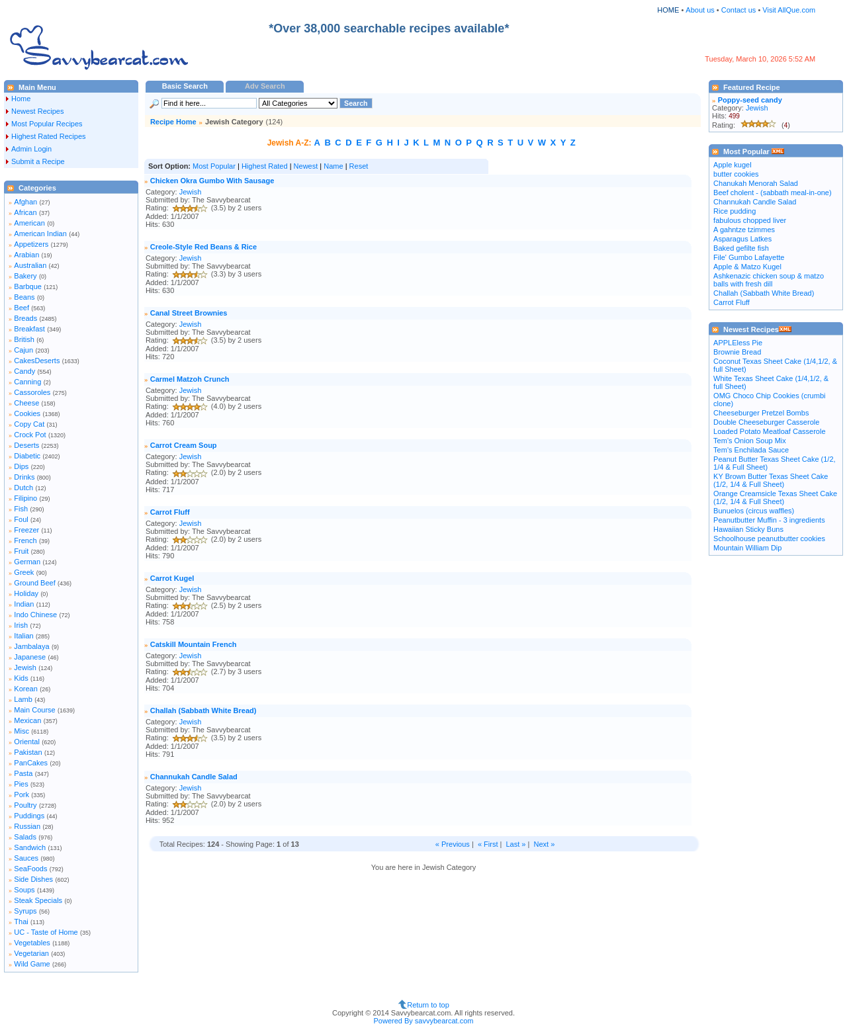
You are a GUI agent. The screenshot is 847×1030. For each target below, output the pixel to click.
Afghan (25, 202)
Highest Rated (265, 166)
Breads (25, 318)
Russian (27, 826)
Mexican (27, 720)
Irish (21, 625)
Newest (306, 166)
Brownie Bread (737, 352)
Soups (24, 890)
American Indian (40, 233)
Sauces (26, 858)
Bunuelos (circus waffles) (753, 511)
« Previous (452, 844)
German (27, 562)
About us (700, 10)
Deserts (26, 445)
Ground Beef (34, 583)
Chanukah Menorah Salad (755, 183)
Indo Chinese (35, 615)
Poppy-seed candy (750, 100)
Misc (21, 731)
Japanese (30, 657)
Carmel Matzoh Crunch (190, 379)
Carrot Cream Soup (183, 445)
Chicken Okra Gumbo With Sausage (212, 181)
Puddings (29, 816)
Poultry (25, 805)
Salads (25, 837)
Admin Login (31, 149)
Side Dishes (33, 879)
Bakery (25, 276)
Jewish (25, 667)
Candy (24, 371)
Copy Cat (29, 424)
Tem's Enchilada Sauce (751, 450)
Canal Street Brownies (189, 313)
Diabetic (27, 456)
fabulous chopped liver (749, 220)
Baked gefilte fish (741, 248)
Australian (30, 265)
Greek (24, 572)
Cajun (23, 350)
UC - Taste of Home (45, 932)
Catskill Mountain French (193, 644)
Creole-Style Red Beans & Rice (203, 247)
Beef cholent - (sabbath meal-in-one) (772, 192)
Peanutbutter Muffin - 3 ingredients (769, 520)
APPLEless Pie (737, 343)
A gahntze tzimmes (744, 230)
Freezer (26, 530)
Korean (25, 689)
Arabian (26, 255)
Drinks (24, 477)
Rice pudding (734, 211)
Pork (21, 794)
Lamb (23, 699)
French (25, 540)
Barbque (28, 286)
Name (333, 166)
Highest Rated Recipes (48, 136)
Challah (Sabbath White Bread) (203, 710)
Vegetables (32, 943)
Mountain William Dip (747, 548)
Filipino (25, 498)
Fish (21, 509)
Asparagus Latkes (742, 239)
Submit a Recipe (38, 161)
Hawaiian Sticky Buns (748, 529)
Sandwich (30, 847)
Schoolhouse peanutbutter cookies (769, 538)
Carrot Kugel (172, 578)
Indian (24, 604)
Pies (21, 784)
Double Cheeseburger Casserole (766, 422)
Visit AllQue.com (788, 10)
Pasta (23, 773)
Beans (24, 297)
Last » (515, 844)
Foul (21, 519)
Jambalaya (31, 646)
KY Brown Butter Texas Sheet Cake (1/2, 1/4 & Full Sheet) (770, 480)
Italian (23, 636)
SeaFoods (30, 869)
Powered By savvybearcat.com (423, 1021)
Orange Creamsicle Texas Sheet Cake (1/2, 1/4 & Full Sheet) (775, 497)
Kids (21, 678)
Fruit (21, 551)
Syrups (25, 911)
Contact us (739, 10)
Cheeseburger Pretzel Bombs (761, 413)
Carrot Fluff (170, 512)
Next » (544, 844)
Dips (21, 466)
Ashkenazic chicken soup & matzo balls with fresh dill (768, 280)
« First (488, 844)
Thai (21, 921)
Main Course (34, 710)
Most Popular (214, 166)
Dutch (23, 488)
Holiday (26, 593)
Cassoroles (32, 392)
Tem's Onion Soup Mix (749, 441)
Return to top (428, 1005)
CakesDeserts (37, 361)
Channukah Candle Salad (194, 777)
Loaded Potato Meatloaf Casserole (769, 431)
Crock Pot (30, 435)
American (29, 223)
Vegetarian (31, 953)
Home (20, 99)
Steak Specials (38, 900)
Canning (27, 382)
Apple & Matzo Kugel (747, 267)
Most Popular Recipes (47, 124)
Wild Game (32, 964)
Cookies (27, 413)
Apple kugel (732, 165)
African (25, 212)
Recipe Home (173, 122)
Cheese (26, 403)
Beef (21, 308)
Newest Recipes (37, 111)
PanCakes (31, 763)
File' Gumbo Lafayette (748, 257)
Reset (359, 166)
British (24, 339)
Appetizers (31, 244)
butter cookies (735, 174)
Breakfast (29, 329)
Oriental (27, 742)
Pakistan (28, 752)
